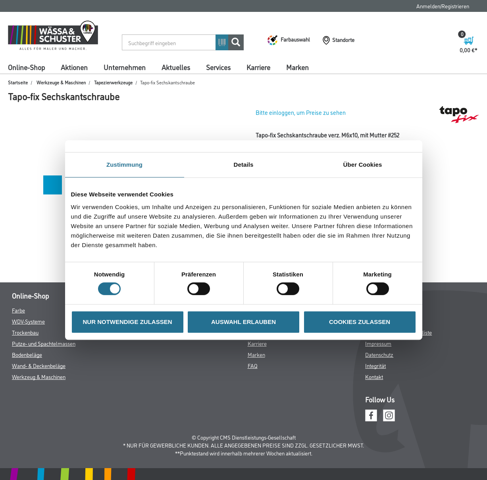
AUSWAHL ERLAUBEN (243, 321)
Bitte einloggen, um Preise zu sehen (301, 112)
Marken (297, 67)
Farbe (18, 310)
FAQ (253, 365)
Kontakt (374, 376)
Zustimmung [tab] (124, 164)
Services (218, 67)
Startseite (18, 82)
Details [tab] (244, 164)
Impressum (378, 343)
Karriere (258, 67)
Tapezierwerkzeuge (113, 82)
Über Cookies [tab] (362, 164)
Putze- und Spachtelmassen (43, 343)
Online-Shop (26, 67)
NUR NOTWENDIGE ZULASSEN (127, 321)
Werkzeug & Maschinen (38, 376)
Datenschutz (379, 354)
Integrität (375, 365)
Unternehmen (125, 67)
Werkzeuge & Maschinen (61, 82)
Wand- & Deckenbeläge (38, 365)
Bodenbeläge (27, 354)
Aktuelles (176, 67)
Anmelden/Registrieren (442, 6)
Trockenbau (25, 332)
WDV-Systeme (28, 321)
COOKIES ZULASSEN (359, 321)
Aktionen (74, 67)
